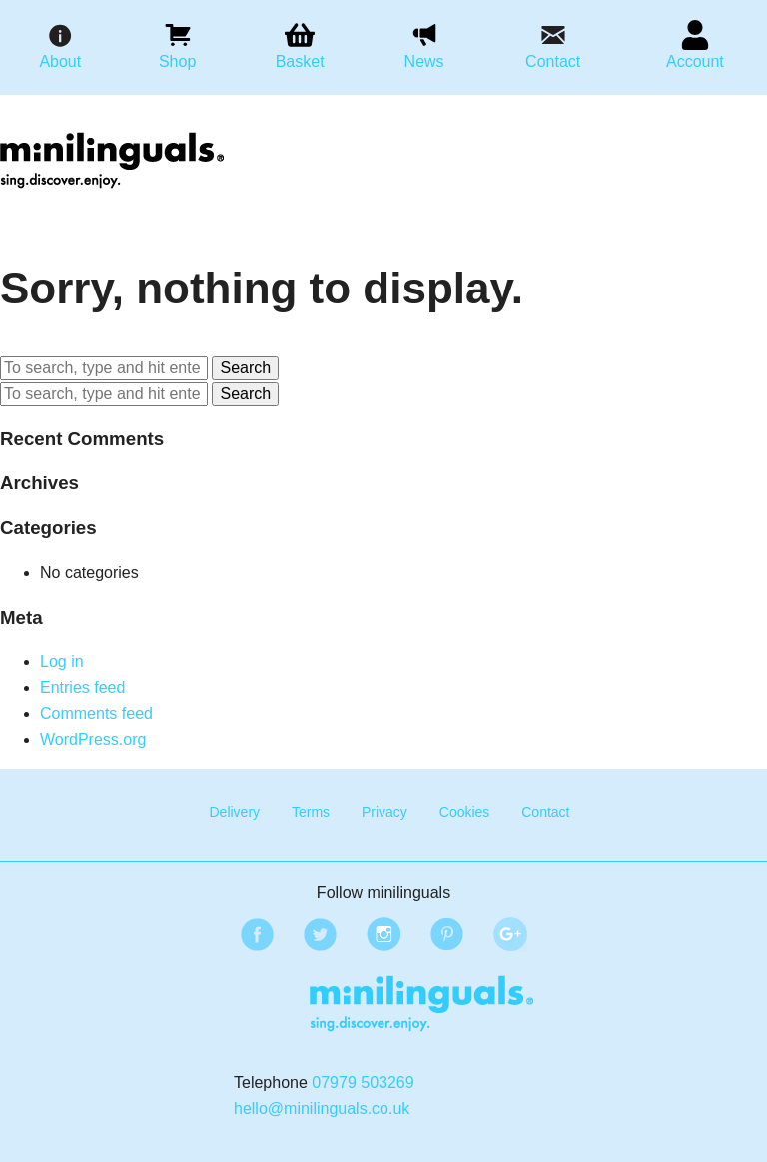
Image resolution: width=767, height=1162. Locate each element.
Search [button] (245, 367)
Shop (177, 61)
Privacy (384, 812)
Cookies (464, 812)
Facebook (254, 931)
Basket (300, 61)
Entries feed (82, 687)
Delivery (234, 812)
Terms (311, 812)
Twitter (317, 931)
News (424, 61)
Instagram (380, 931)
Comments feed (96, 713)
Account (695, 61)
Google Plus (507, 931)
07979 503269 (362, 1082)
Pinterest (443, 931)
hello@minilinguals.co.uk (321, 1108)
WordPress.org (93, 739)
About (60, 61)
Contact (552, 61)
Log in (62, 661)
